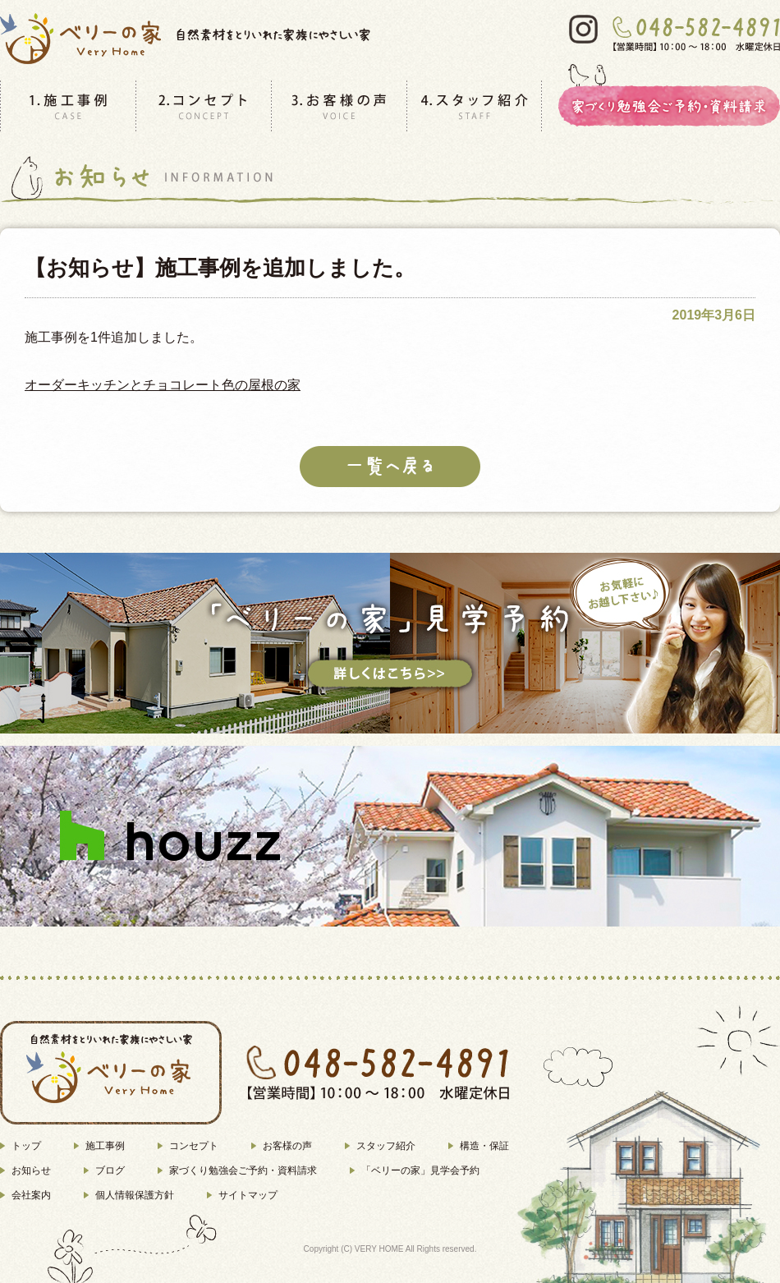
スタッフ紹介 (385, 1146)
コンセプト (193, 1146)
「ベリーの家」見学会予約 (420, 1170)
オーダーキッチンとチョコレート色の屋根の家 (163, 385)
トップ (26, 1146)
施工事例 (105, 1146)
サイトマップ (248, 1195)
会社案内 (31, 1195)
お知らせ (31, 1170)
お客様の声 (287, 1146)
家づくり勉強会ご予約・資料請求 (243, 1170)
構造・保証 (484, 1146)
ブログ (110, 1170)
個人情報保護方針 (134, 1195)
